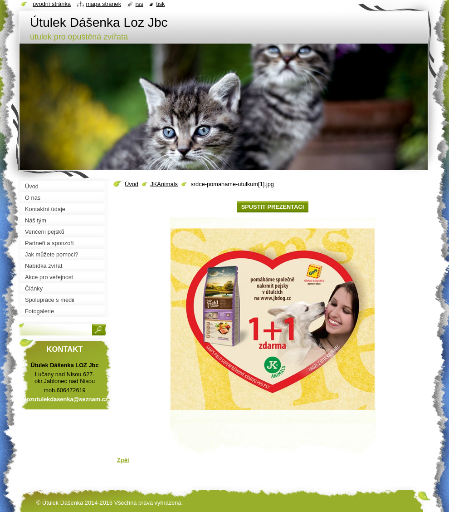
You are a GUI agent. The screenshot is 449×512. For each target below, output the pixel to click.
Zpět (123, 460)
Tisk (160, 3)
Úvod (131, 184)
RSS (139, 3)
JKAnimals (163, 184)
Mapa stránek (104, 3)
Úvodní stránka (52, 3)
